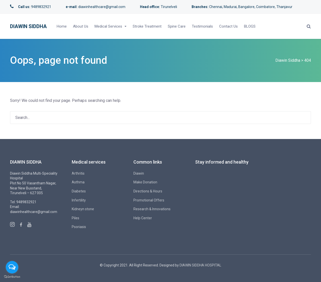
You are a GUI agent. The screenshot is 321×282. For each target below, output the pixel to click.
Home (62, 26)
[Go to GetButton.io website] (12, 276)
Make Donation (145, 182)
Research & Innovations (152, 209)
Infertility (79, 200)
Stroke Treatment (147, 26)
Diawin (138, 173)
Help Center (142, 218)
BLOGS (250, 26)
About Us (80, 26)
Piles (75, 218)
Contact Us (228, 26)
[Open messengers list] (12, 267)
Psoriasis (79, 227)
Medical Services (108, 26)
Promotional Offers (148, 200)
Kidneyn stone (83, 209)
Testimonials (202, 26)
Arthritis (78, 173)
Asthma (78, 182)
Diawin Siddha (28, 26)
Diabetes (79, 191)
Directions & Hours (147, 191)
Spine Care (177, 26)
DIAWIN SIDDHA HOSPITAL (200, 265)
